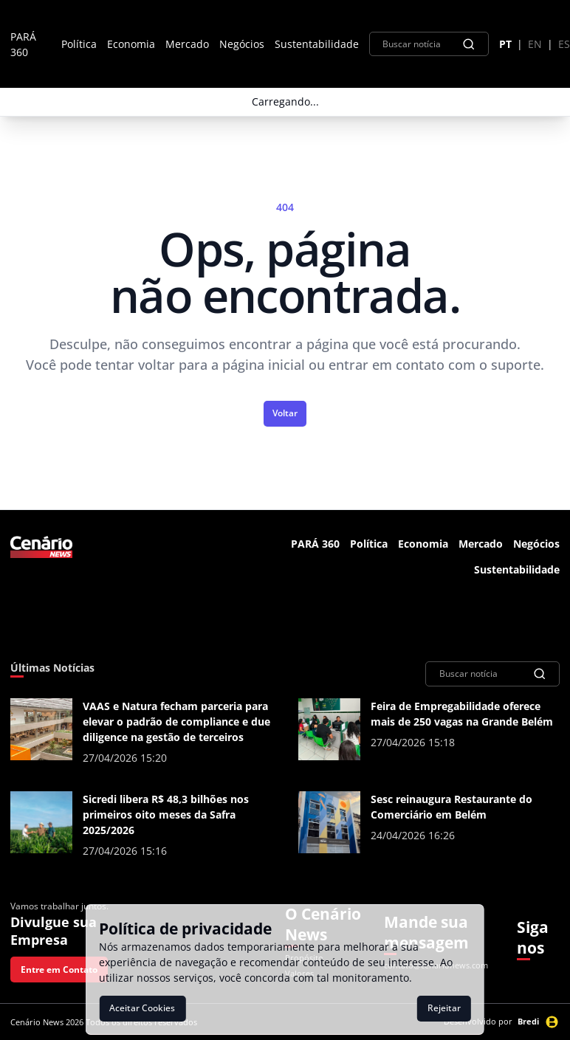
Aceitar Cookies (142, 1008)
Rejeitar (444, 1008)
